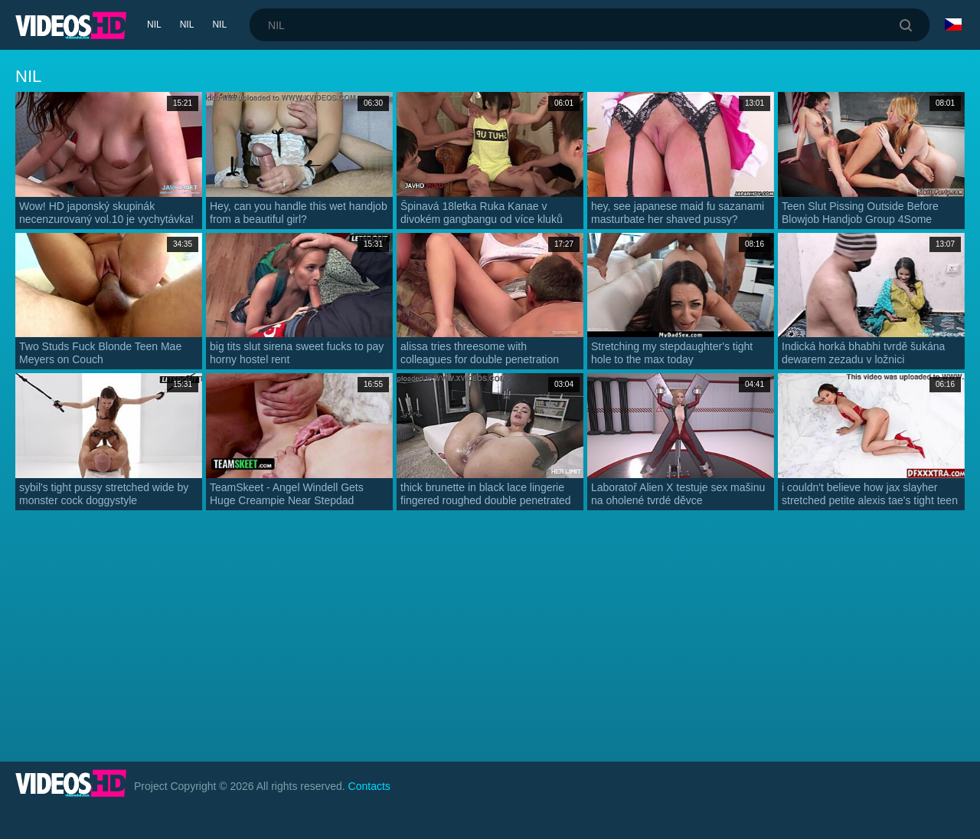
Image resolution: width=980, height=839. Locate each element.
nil (154, 24)
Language (953, 24)
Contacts (369, 786)
